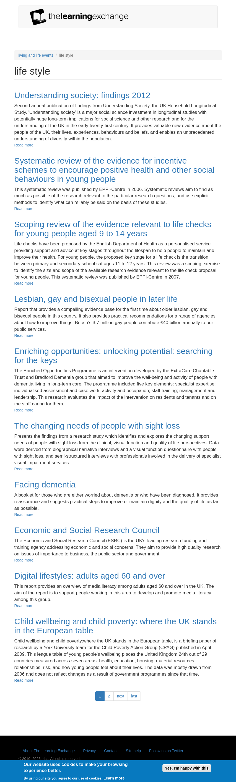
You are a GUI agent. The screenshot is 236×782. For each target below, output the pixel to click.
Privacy (89, 751)
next (120, 696)
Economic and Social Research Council (87, 530)
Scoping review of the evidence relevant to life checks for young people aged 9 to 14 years (112, 229)
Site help (133, 751)
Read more (23, 145)
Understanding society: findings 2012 (82, 95)
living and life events (36, 55)
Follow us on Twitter (166, 751)
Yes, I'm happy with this (186, 770)
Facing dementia (45, 484)
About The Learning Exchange (49, 751)
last (134, 696)
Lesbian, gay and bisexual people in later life (96, 298)
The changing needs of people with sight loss (97, 425)
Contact (110, 751)
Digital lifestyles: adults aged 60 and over (89, 575)
